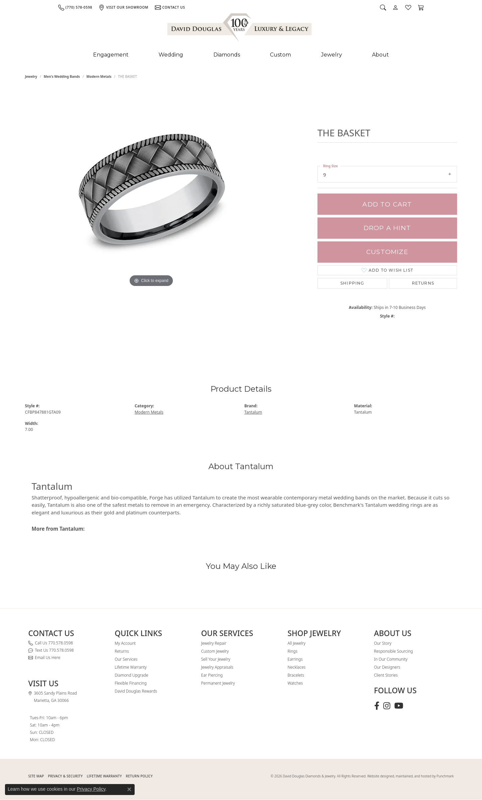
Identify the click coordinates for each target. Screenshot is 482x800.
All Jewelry (296, 643)
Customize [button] (387, 252)
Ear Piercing (212, 675)
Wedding (171, 55)
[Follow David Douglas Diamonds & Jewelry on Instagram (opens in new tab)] (387, 706)
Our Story (382, 643)
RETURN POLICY (139, 776)
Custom (280, 55)
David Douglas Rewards (136, 691)
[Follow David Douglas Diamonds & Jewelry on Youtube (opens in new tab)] (399, 706)
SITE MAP (36, 776)
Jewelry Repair (213, 643)
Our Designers (387, 667)
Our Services (126, 659)
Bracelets (296, 675)
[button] (383, 7)
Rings (293, 651)
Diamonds (226, 55)
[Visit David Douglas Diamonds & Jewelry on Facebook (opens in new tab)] (377, 706)
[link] (75, 7)
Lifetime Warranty (131, 667)
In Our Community (391, 659)
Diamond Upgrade (131, 675)
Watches (295, 683)
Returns (423, 283)
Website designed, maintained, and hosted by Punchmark (410, 776)
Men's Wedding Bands (62, 76)
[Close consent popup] (129, 789)
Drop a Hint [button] (387, 228)
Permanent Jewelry (218, 683)
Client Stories (386, 675)
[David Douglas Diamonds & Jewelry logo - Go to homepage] (240, 29)
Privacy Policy (91, 789)
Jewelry (331, 55)
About (380, 55)
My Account (125, 643)
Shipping (352, 283)
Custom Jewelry (215, 651)
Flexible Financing (131, 683)
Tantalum (253, 412)
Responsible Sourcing (393, 651)
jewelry (31, 76)
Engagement (111, 55)
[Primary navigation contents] (241, 55)
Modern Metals (98, 76)
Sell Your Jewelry (215, 659)
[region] (151, 222)
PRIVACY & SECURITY (65, 776)
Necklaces (296, 667)
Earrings (295, 659)
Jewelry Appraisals (217, 667)
